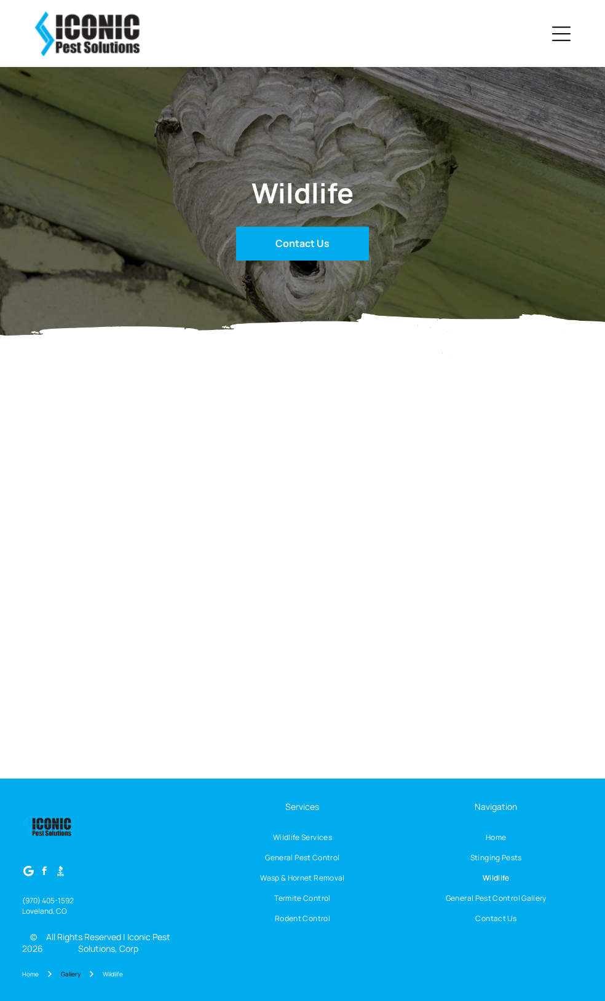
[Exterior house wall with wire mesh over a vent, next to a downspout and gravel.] (80, 556)
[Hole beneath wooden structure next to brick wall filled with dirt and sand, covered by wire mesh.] (524, 556)
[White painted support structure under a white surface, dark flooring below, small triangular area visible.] (413, 445)
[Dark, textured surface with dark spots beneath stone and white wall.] (302, 445)
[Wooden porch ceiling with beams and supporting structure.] (302, 556)
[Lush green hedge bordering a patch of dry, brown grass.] (191, 556)
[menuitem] (303, 837)
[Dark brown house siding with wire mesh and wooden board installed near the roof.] (413, 667)
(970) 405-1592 (48, 900)
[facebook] (44, 873)
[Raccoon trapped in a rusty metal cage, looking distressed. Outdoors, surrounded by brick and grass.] (191, 667)
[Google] (28, 873)
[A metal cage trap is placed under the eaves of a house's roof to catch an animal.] (302, 667)
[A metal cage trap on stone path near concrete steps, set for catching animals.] (80, 667)
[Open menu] (561, 34)
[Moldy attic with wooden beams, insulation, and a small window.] (80, 445)
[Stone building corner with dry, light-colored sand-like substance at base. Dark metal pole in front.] (191, 445)
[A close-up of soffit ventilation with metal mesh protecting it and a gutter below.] (413, 556)
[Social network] (60, 873)
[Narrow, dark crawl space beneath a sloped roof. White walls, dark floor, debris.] (524, 445)
